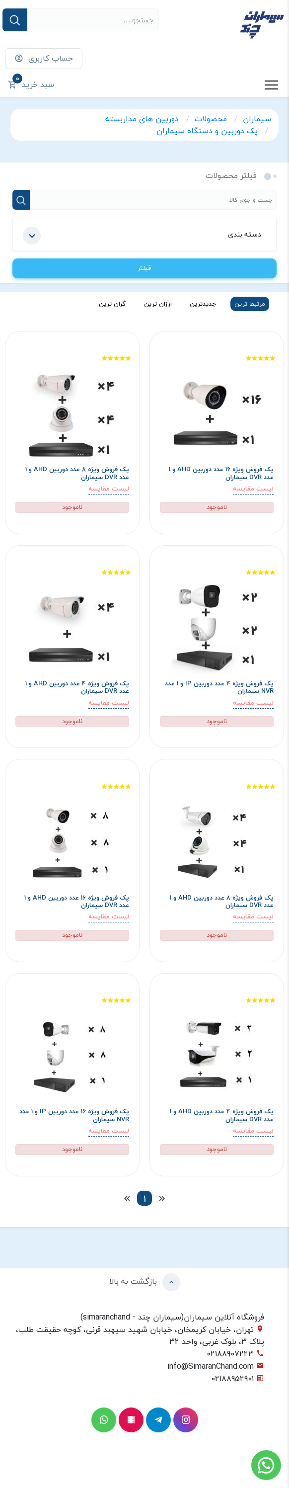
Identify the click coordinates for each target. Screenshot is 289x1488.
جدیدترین (203, 303)
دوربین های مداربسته (143, 119)
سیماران (257, 119)
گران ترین (112, 303)
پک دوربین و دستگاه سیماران (208, 131)
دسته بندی (142, 236)
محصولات (212, 119)
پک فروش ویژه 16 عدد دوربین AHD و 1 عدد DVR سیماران (221, 473)
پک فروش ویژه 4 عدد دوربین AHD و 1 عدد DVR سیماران (77, 687)
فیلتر (144, 267)
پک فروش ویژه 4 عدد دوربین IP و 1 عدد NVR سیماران (219, 687)
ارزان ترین (158, 303)
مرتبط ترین (249, 303)
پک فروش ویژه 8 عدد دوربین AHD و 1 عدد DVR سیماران (77, 473)
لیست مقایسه (253, 488)
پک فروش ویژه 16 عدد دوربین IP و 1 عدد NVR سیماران (74, 1115)
